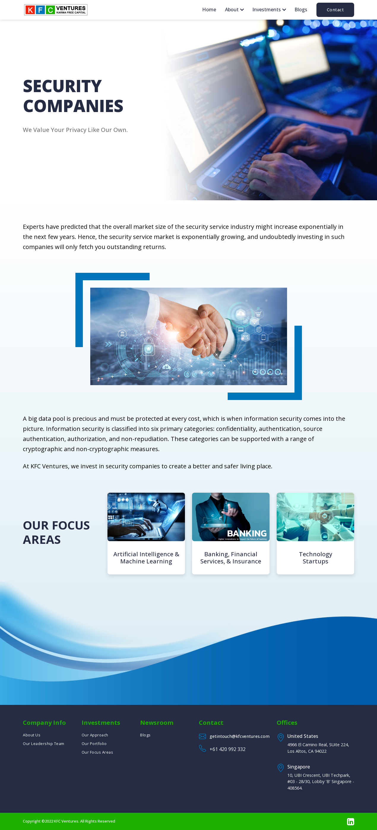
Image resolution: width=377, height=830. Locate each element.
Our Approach (95, 735)
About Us (31, 735)
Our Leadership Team (43, 743)
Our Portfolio (94, 743)
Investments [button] (267, 9)
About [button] (232, 9)
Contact (335, 9)
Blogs (300, 9)
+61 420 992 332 (227, 749)
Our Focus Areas (97, 752)
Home (209, 9)
